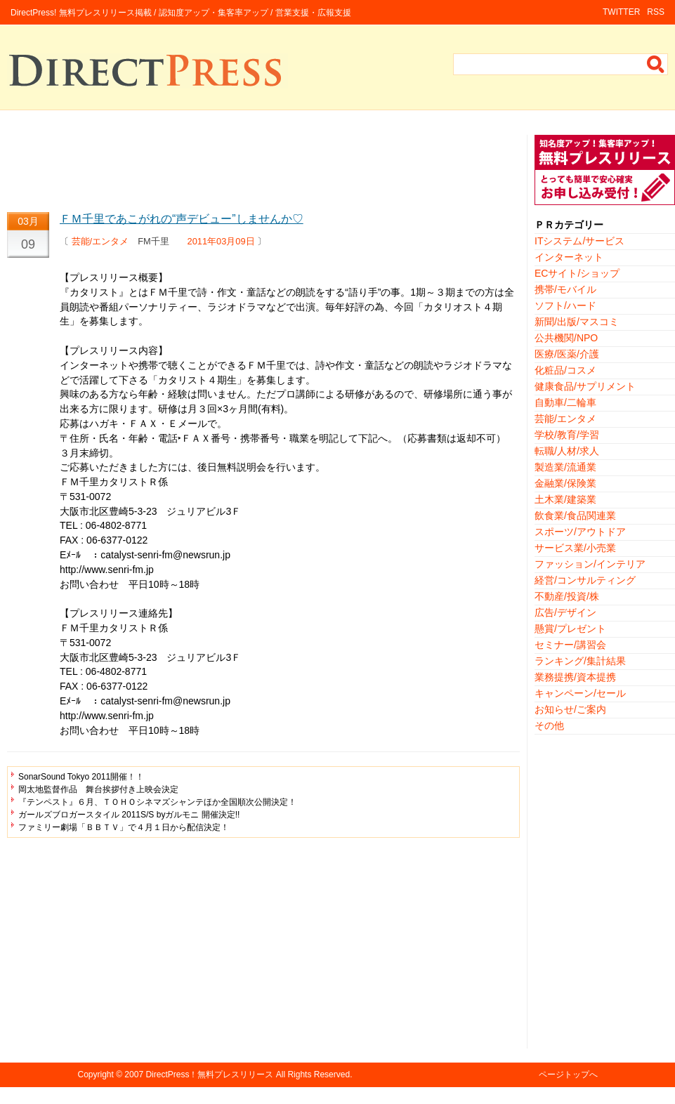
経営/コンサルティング (585, 580)
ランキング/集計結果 (580, 660)
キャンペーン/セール (580, 693)
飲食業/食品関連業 (575, 515)
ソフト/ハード (565, 305)
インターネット (569, 257)
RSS (655, 12)
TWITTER (621, 12)
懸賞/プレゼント (570, 628)
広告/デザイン (565, 612)
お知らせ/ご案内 (570, 709)
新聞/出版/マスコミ (577, 321)
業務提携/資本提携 (575, 677)
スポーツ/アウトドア (580, 531)
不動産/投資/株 (567, 596)
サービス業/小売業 (575, 547)
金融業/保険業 (565, 483)
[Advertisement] (263, 166)
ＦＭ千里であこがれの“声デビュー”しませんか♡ (181, 219)
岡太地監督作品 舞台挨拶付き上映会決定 (98, 789)
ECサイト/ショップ (577, 273)
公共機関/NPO (566, 337)
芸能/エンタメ (100, 241)
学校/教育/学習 (567, 434)
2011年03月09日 (221, 241)
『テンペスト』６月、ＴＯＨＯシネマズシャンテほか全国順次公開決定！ (157, 802)
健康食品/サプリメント (585, 386)
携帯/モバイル (565, 289)
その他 (549, 725)
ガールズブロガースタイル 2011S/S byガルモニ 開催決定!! (129, 815)
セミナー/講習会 (570, 644)
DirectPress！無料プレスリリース (209, 1074)
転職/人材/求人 (567, 450)
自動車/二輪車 (565, 402)
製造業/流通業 (565, 467)
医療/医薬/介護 (567, 354)
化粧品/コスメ (565, 370)
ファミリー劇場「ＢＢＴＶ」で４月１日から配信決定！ (123, 827)
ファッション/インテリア (590, 564)
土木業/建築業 (565, 499)
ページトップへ (568, 1074)
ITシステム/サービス (579, 241)
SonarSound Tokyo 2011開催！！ (81, 777)
